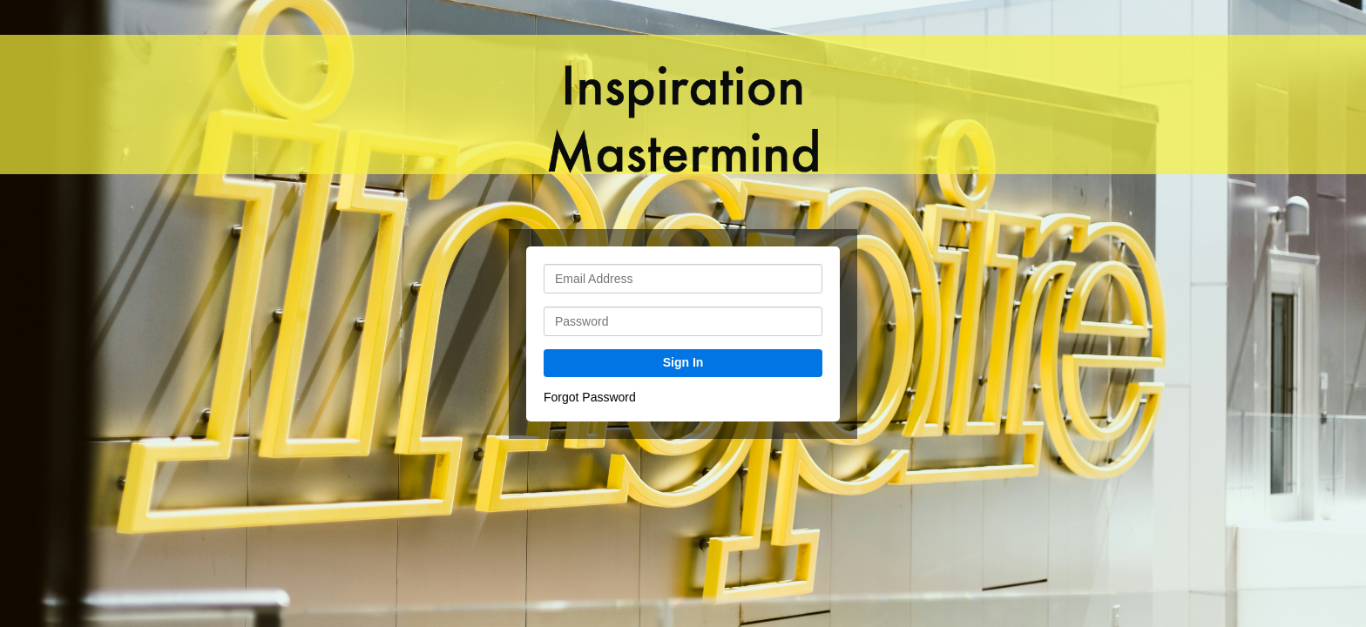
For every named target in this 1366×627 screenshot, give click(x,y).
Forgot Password (590, 397)
